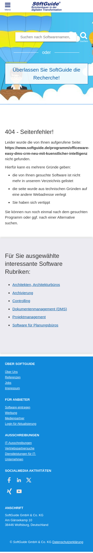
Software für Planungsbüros (35, 325)
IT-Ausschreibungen (18, 443)
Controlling (21, 301)
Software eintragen (17, 407)
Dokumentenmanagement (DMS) (39, 309)
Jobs (8, 383)
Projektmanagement (29, 317)
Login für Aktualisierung (20, 424)
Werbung (11, 413)
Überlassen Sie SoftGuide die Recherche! (46, 73)
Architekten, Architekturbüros (36, 284)
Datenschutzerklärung (67, 542)
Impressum (12, 388)
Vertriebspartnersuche (19, 448)
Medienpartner (14, 418)
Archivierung (22, 293)
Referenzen (13, 377)
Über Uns (11, 372)
